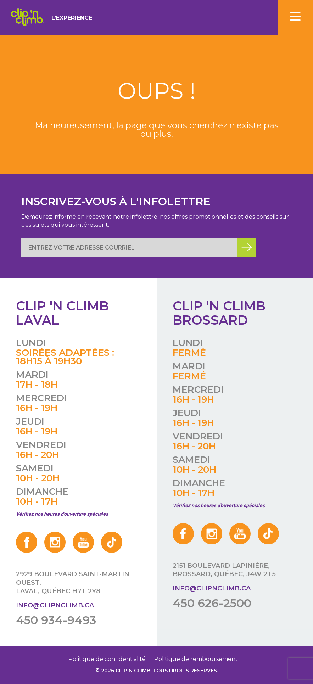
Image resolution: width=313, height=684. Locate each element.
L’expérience (71, 18)
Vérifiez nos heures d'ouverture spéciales (62, 514)
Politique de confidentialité (107, 659)
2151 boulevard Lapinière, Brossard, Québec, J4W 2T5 (224, 570)
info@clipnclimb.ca (55, 605)
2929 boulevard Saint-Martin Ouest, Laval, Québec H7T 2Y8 (72, 582)
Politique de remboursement (196, 659)
